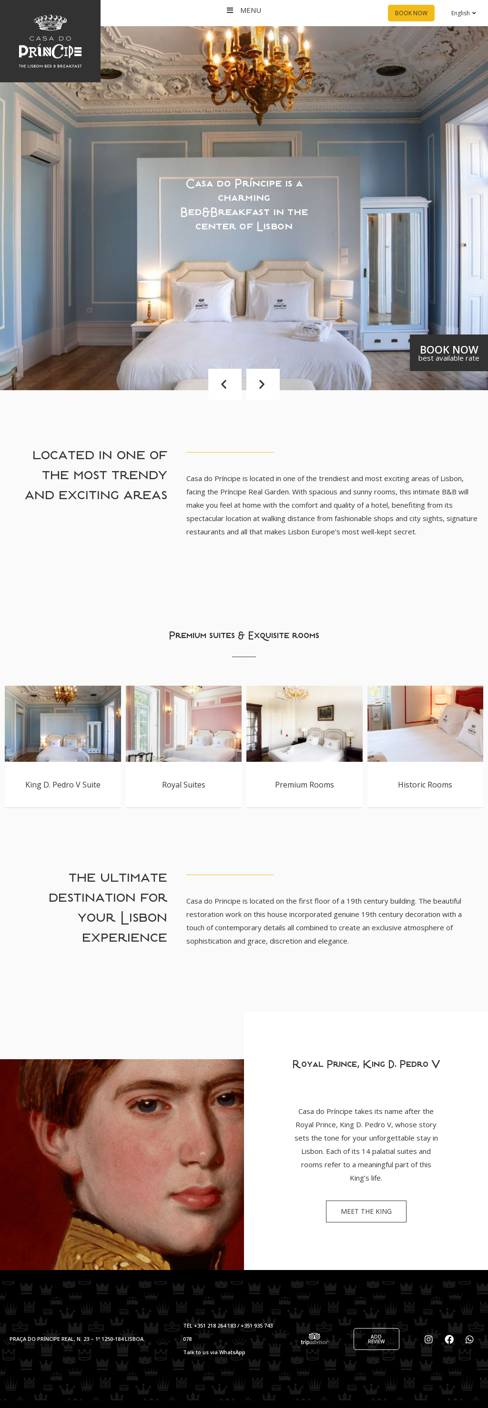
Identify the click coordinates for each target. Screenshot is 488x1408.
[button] (225, 384)
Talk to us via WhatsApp (214, 1352)
